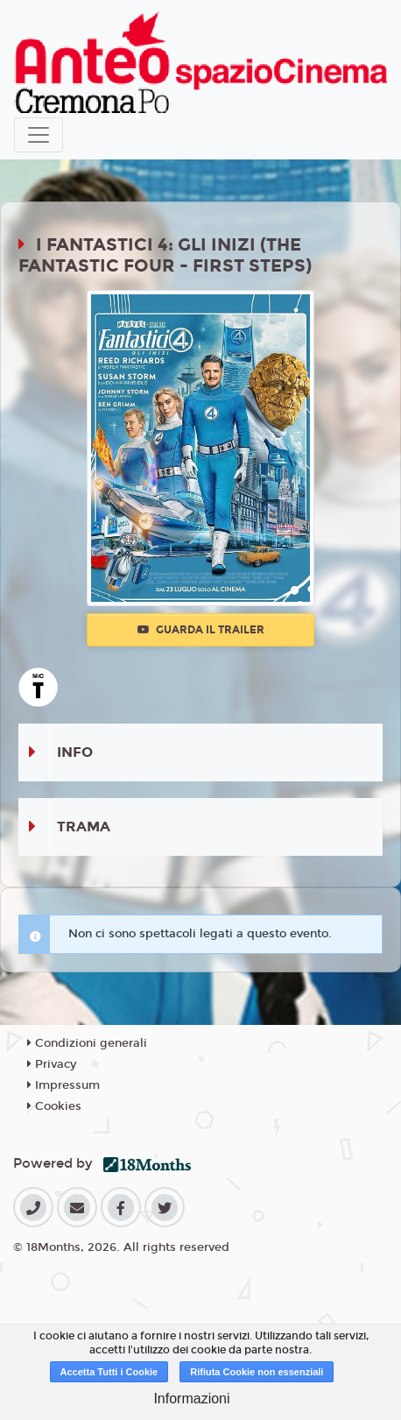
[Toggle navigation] (38, 134)
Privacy (51, 1064)
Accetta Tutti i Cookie (109, 1372)
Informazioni (191, 1398)
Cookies (54, 1106)
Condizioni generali (87, 1043)
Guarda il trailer (200, 630)
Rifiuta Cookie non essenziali (256, 1372)
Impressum (63, 1085)
